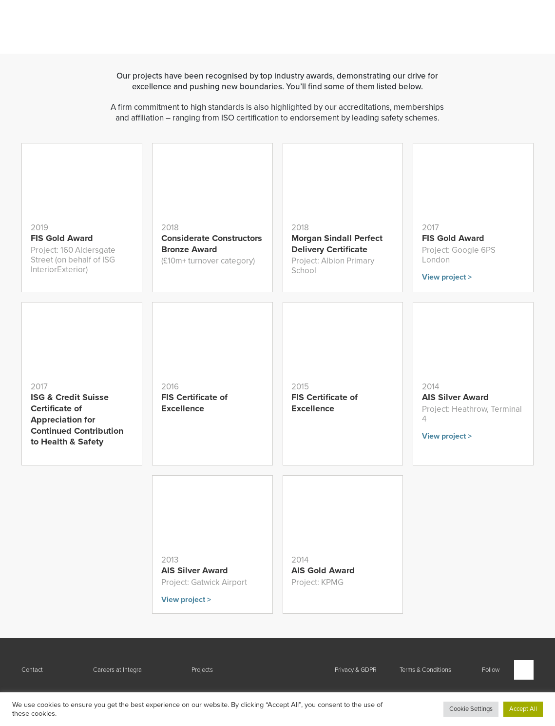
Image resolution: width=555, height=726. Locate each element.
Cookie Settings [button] (471, 709)
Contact (32, 670)
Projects (202, 670)
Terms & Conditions (425, 670)
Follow (490, 670)
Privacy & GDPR (356, 670)
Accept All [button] (523, 709)
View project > (447, 277)
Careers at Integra (117, 670)
